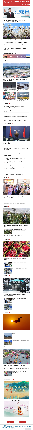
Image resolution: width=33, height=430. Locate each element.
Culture (6, 346)
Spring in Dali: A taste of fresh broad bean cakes (14, 174)
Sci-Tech (6, 275)
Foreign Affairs (8, 123)
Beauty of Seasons (16, 418)
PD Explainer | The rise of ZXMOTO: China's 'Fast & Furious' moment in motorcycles (9, 90)
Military (6, 312)
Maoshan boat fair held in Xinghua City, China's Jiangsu (15, 365)
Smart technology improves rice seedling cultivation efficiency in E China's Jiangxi (15, 168)
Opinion (6, 103)
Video (5, 60)
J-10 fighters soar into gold (9, 330)
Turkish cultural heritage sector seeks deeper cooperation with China (16, 368)
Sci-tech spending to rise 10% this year (19, 268)
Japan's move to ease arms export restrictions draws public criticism (16, 200)
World (5, 177)
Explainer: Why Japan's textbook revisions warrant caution (14, 203)
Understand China (16, 400)
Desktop (23, 422)
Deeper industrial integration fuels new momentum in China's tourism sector (15, 172)
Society (6, 206)
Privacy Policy (22, 429)
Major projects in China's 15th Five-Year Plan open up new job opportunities (16, 162)
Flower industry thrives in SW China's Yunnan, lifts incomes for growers (19, 230)
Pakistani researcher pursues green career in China (13, 235)
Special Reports (8, 379)
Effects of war (6, 113)
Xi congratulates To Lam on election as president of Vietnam (15, 39)
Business (6, 239)
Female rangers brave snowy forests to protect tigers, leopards (15, 159)
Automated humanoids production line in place (19, 263)
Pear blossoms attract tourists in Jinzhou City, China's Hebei (15, 37)
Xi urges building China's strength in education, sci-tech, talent (14, 20)
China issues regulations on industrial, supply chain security (15, 42)
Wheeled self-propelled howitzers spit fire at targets (20, 341)
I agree (28, 429)
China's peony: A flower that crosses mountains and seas (16, 165)
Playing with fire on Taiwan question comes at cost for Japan (15, 120)
